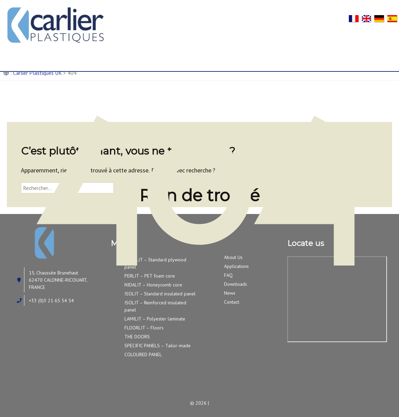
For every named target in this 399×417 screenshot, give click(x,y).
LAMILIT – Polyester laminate (154, 319)
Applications (200, 56)
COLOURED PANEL (143, 354)
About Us (84, 56)
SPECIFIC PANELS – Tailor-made (157, 345)
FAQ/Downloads (265, 56)
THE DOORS (137, 337)
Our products (148, 56)
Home (27, 56)
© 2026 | (199, 403)
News (327, 56)
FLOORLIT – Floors (144, 328)
